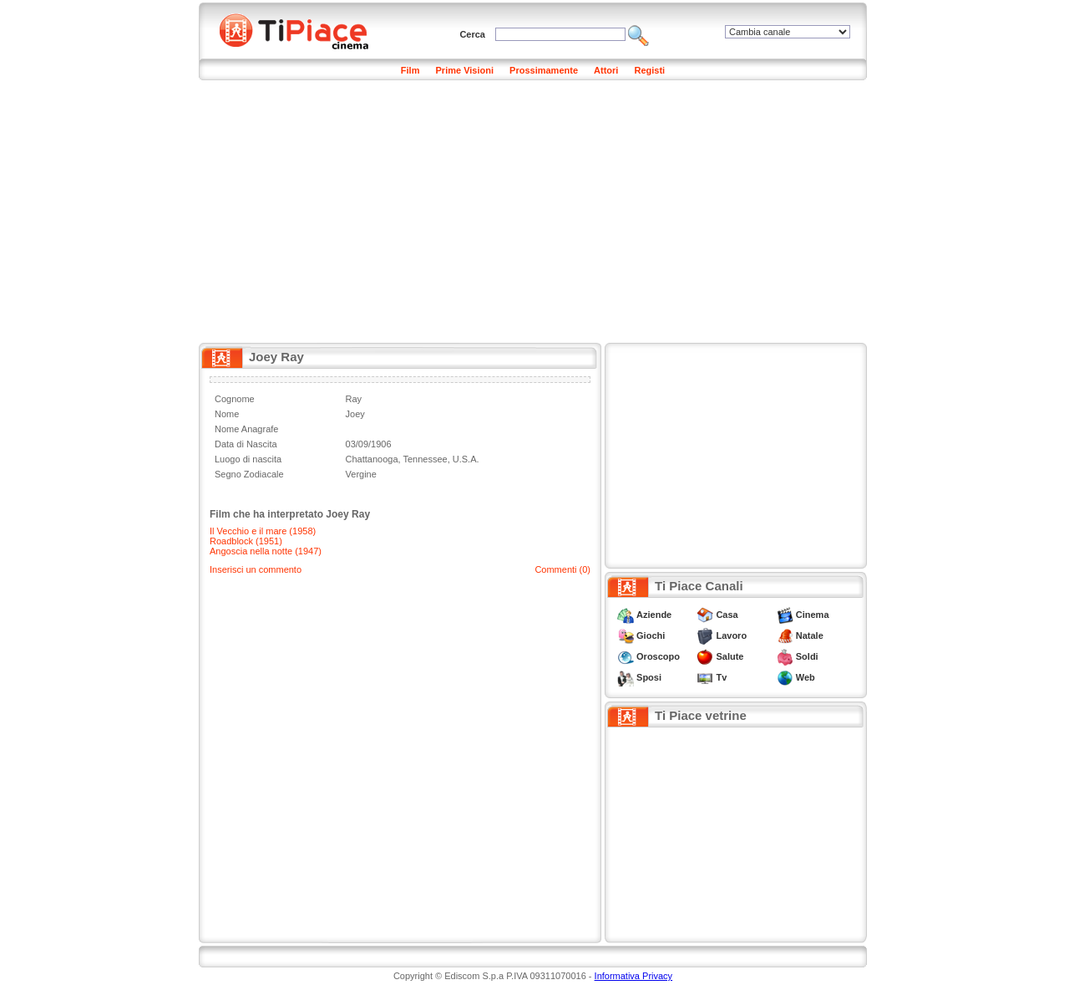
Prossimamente (543, 70)
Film (410, 70)
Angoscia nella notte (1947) (266, 551)
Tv (721, 677)
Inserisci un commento (255, 569)
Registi (649, 70)
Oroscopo (658, 656)
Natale (809, 635)
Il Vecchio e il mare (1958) (263, 531)
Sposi (648, 677)
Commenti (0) (562, 569)
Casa (726, 615)
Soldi (807, 656)
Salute (729, 656)
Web (805, 677)
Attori (606, 70)
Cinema (812, 615)
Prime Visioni (465, 70)
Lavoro (731, 635)
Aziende (653, 615)
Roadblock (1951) (246, 541)
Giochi (650, 635)
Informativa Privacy (634, 976)
